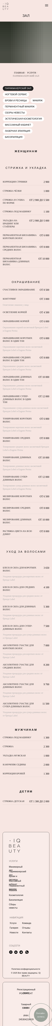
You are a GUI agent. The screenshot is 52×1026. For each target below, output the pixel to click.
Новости (14, 932)
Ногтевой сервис (16, 94)
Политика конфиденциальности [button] (25, 969)
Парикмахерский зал (18, 88)
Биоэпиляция (13, 137)
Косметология (16, 895)
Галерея (14, 928)
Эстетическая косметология (23, 119)
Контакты (27, 932)
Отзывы (26, 928)
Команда (26, 923)
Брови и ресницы (16, 100)
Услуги (31, 73)
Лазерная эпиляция (17, 131)
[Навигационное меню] (46, 5)
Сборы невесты (15, 113)
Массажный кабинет (18, 125)
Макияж (38, 100)
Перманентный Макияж (20, 106)
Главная (19, 73)
